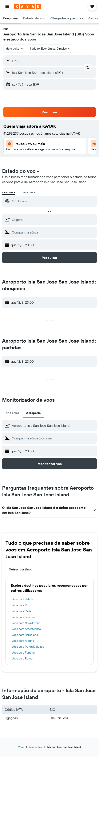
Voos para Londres (23, 617)
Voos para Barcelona (25, 635)
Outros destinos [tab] (20, 569)
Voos (21, 746)
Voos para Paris (21, 611)
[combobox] (14, 48)
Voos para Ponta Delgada (28, 646)
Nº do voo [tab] (12, 413)
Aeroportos (35, 746)
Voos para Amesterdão (26, 629)
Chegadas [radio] (8, 192)
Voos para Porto (22, 605)
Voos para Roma (22, 658)
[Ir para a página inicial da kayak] (27, 6)
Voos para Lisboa (22, 599)
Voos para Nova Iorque (26, 623)
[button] (7, 6)
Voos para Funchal (23, 652)
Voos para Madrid (23, 641)
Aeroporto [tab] (33, 413)
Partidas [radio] (29, 192)
